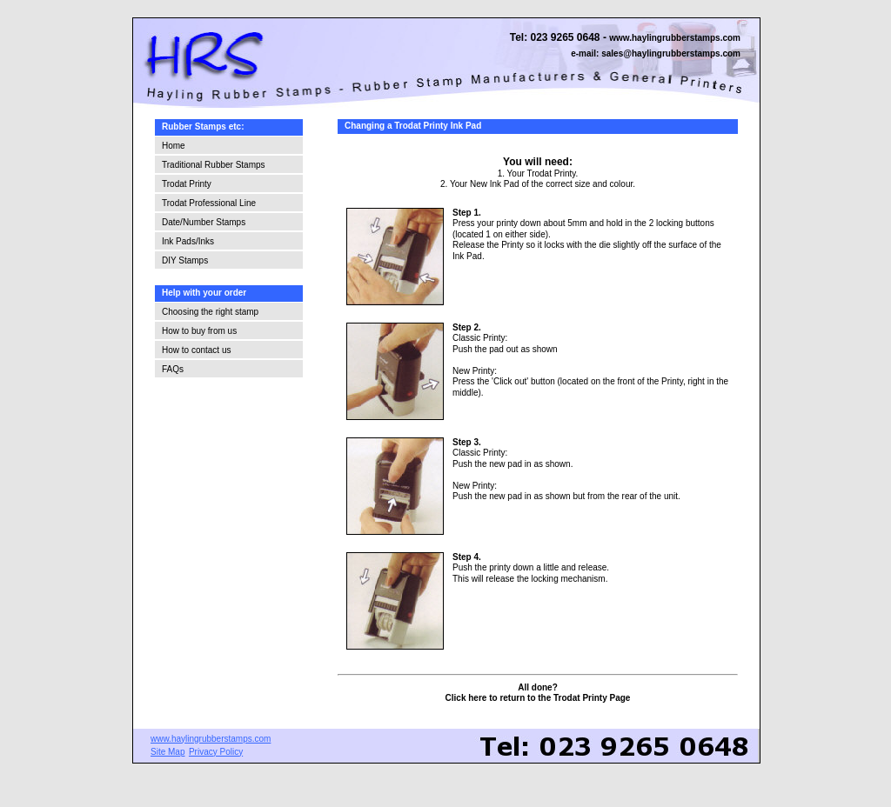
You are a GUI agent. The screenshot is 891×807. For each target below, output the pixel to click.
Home (173, 145)
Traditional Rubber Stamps (213, 165)
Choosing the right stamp (210, 312)
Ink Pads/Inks (188, 241)
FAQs (173, 369)
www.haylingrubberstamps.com (674, 38)
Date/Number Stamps (203, 222)
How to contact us (196, 350)
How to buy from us (199, 331)
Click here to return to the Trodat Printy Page (538, 698)
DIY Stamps (185, 260)
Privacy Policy (216, 752)
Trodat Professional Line (209, 203)
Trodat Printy (186, 184)
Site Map (167, 752)
